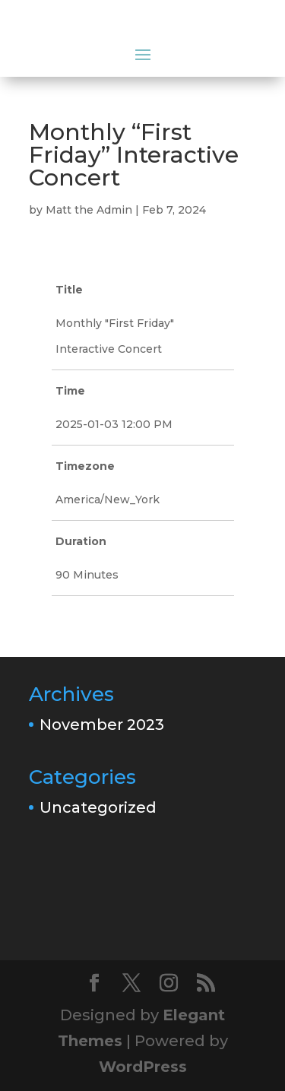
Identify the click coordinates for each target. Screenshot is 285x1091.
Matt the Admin (89, 210)
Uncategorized (98, 807)
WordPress (143, 1067)
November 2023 (102, 724)
